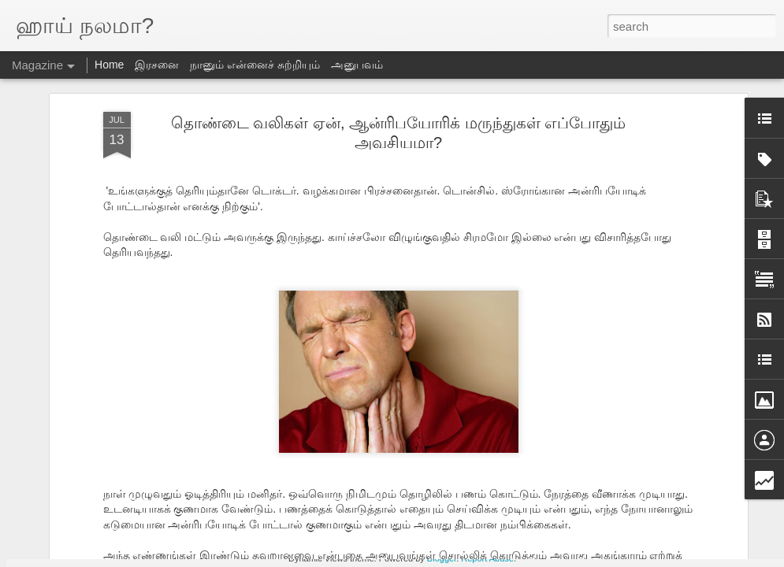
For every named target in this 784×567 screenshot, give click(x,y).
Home (109, 64)
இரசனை (157, 64)
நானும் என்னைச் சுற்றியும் (255, 64)
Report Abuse (487, 558)
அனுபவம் (357, 64)
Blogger (441, 558)
